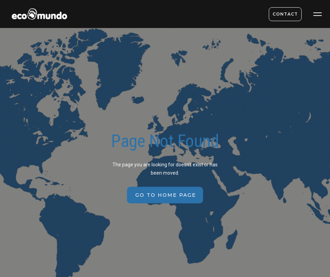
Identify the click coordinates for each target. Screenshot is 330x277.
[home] (36, 16)
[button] (317, 14)
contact (285, 14)
